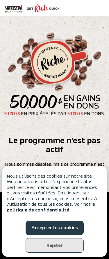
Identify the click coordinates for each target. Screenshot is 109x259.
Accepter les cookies (54, 227)
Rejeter (55, 245)
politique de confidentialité (38, 210)
